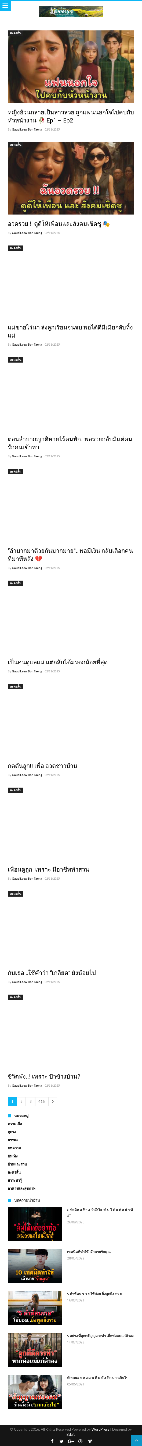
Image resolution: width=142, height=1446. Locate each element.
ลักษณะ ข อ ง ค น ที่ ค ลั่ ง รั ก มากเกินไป (97, 1377)
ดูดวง (12, 1131)
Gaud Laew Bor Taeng (27, 129)
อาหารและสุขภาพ (21, 1188)
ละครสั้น (15, 33)
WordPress (100, 1429)
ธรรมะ (13, 1140)
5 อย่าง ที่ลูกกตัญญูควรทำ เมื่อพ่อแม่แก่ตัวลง (100, 1335)
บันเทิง (12, 1156)
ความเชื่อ (15, 1123)
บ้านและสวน (17, 1164)
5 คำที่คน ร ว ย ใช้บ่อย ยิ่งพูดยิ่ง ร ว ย (94, 1293)
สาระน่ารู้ (15, 1180)
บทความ (14, 1148)
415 (41, 1101)
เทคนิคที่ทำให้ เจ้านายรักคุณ (89, 1252)
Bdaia (71, 1434)
